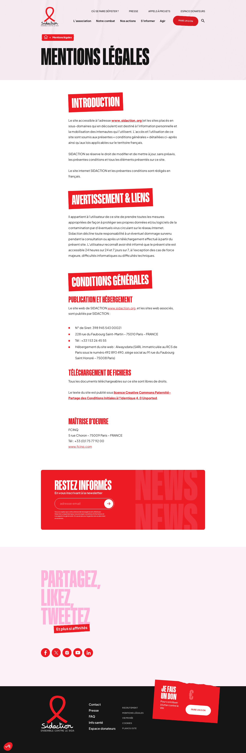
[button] (8, 746)
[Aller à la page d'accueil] (50, 17)
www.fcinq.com (80, 446)
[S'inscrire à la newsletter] (108, 503)
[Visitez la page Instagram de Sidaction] (66, 652)
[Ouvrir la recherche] (203, 21)
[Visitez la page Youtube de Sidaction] (77, 652)
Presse (133, 11)
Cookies (127, 723)
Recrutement (130, 707)
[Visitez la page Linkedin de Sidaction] (88, 652)
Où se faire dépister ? (105, 11)
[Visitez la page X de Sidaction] (56, 652)
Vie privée (127, 718)
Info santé (96, 722)
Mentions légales (132, 713)
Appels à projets (159, 11)
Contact (95, 704)
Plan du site (129, 728)
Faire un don (185, 21)
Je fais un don (168, 693)
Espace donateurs (193, 11)
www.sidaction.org (126, 120)
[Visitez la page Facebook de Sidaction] (45, 652)
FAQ (92, 716)
